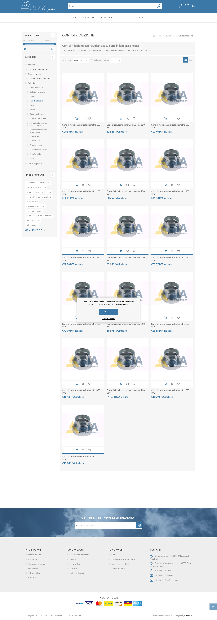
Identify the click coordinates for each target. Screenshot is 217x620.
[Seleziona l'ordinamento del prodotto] (81, 61)
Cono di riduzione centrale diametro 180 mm (170, 126)
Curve (31, 106)
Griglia (185, 60)
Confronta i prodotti (120, 564)
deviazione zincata (34, 211)
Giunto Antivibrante (37, 115)
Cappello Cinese (36, 88)
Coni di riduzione (36, 101)
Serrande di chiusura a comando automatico (37, 124)
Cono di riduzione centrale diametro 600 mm (170, 325)
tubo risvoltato (32, 221)
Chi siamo (32, 560)
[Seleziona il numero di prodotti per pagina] (115, 61)
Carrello (192, 6)
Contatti (32, 578)
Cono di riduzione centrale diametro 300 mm (170, 193)
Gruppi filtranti (34, 74)
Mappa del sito (34, 555)
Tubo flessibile (35, 154)
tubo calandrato (45, 216)
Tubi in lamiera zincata (38, 150)
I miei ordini (75, 564)
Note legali (33, 569)
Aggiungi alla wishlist (89, 119)
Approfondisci (108, 318)
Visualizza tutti (33, 230)
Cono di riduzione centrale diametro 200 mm (81, 193)
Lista (190, 60)
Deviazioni (33, 110)
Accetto (108, 311)
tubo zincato (31, 225)
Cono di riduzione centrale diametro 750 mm (170, 392)
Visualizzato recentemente (123, 560)
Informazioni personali (79, 555)
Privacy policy (34, 573)
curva (48, 192)
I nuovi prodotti (118, 569)
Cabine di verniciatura (37, 70)
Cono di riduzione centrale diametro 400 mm (126, 259)
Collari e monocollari (37, 92)
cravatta (39, 192)
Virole (31, 159)
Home (158, 36)
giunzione (30, 216)
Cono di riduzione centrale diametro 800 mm (81, 458)
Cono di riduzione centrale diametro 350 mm (81, 259)
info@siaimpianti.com (164, 576)
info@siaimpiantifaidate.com (167, 580)
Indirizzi (73, 560)
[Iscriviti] (105, 526)
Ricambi (31, 65)
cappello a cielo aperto (36, 188)
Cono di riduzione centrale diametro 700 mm (126, 392)
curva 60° (30, 197)
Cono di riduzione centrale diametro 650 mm (81, 392)
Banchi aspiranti (35, 164)
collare (29, 192)
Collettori (33, 97)
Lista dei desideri (77, 573)
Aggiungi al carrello (76, 119)
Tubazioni (32, 83)
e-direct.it (188, 616)
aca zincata (44, 183)
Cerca (114, 555)
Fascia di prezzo (33, 36)
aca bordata (31, 183)
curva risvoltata (44, 197)
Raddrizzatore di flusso (38, 119)
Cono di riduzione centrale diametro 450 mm (170, 259)
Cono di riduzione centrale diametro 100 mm (81, 126)
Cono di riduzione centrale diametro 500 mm (81, 325)
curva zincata (32, 202)
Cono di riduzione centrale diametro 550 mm (126, 325)
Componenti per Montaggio (40, 79)
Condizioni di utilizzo (37, 564)
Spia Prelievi (34, 137)
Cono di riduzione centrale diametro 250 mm (126, 193)
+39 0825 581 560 (162, 571)
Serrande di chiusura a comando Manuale (37, 131)
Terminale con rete (37, 146)
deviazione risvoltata (35, 207)
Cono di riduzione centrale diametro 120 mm (126, 126)
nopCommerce (166, 616)
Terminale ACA (35, 141)
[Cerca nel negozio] (112, 6)
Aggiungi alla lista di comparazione (83, 119)
